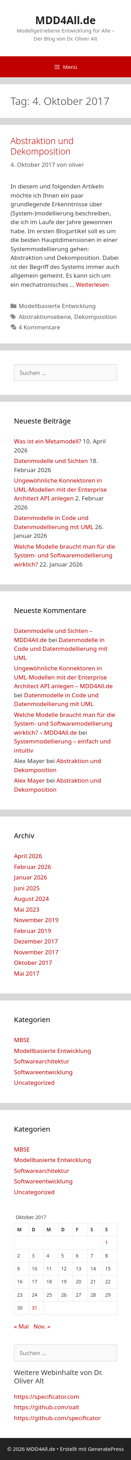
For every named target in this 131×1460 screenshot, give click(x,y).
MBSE (22, 1040)
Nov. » (42, 1326)
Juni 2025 (26, 888)
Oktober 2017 (33, 963)
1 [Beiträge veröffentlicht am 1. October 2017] (106, 1242)
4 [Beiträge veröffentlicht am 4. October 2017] (47, 1255)
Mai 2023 (26, 909)
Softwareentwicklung (43, 1072)
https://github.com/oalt (46, 1407)
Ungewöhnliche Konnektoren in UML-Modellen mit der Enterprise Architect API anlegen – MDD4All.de (63, 677)
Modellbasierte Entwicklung (57, 306)
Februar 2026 (32, 867)
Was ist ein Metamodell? (47, 441)
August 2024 (31, 899)
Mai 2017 (26, 973)
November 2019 (36, 920)
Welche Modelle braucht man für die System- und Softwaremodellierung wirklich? (64, 555)
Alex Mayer (29, 780)
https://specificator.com (46, 1397)
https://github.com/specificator (57, 1418)
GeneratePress (106, 1448)
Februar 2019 (32, 931)
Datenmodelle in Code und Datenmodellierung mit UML (61, 649)
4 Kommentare (39, 327)
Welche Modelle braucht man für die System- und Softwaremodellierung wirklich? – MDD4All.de (64, 723)
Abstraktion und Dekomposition (42, 146)
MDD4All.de (65, 20)
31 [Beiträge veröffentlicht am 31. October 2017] (34, 1307)
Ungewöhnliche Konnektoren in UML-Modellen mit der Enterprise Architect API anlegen (60, 489)
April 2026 (28, 856)
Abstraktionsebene (45, 317)
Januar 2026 (30, 877)
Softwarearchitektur (42, 1061)
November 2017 (36, 952)
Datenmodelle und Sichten (51, 461)
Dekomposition (95, 317)
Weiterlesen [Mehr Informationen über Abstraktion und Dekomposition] (92, 284)
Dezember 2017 (36, 941)
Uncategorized (34, 1082)
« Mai (21, 1326)
